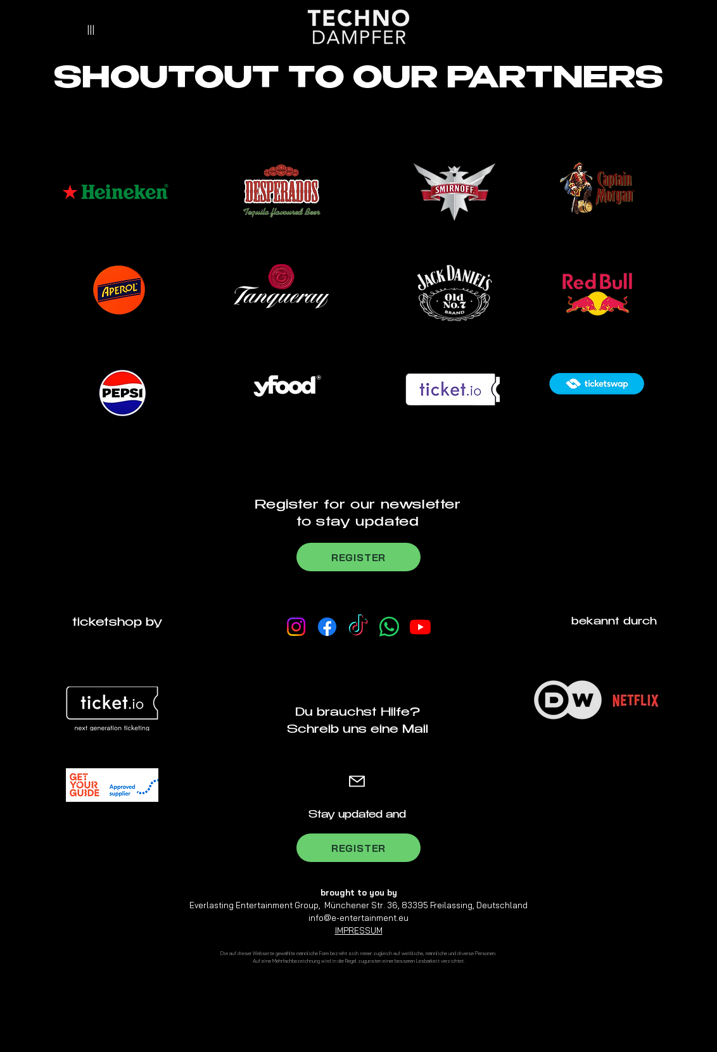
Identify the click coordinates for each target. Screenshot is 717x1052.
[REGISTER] (358, 557)
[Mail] (357, 781)
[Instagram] (296, 626)
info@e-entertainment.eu (358, 918)
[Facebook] (327, 626)
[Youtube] (420, 626)
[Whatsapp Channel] (389, 626)
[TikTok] (358, 626)
